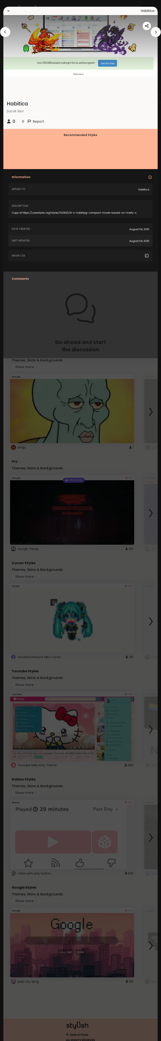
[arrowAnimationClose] (5, 32)
